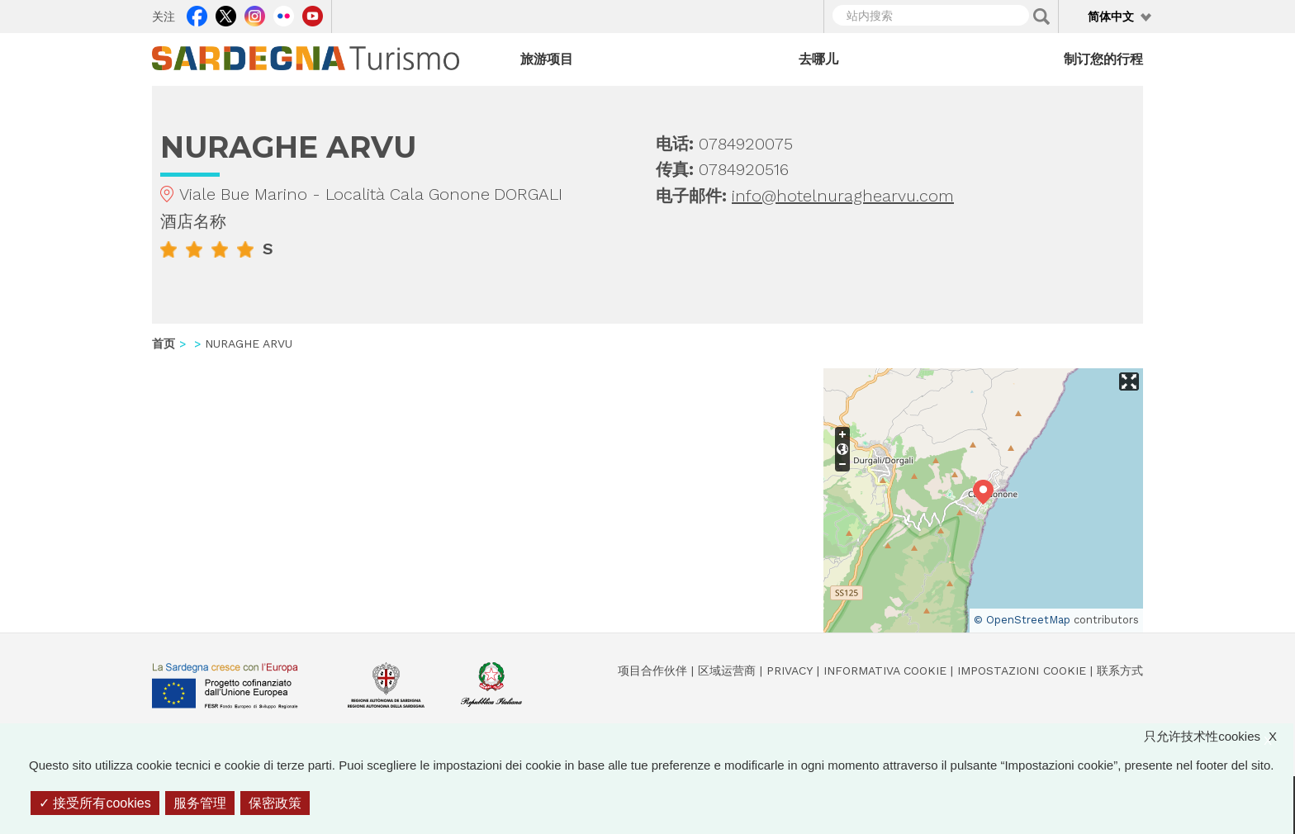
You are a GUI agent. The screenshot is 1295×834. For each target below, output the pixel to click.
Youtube (312, 14)
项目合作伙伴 (652, 670)
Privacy (789, 670)
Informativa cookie (884, 670)
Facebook (197, 14)
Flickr (283, 14)
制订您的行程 (1103, 59)
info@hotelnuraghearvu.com (843, 196)
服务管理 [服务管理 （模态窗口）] (199, 803)
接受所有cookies (95, 803)
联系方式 (1120, 670)
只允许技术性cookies (1218, 736)
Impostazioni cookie (1021, 670)
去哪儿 (818, 59)
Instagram (254, 14)
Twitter (226, 14)
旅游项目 (546, 59)
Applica (1041, 16)
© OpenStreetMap (1022, 620)
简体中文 (1111, 16)
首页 (163, 343)
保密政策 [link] (275, 803)
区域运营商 (727, 670)
